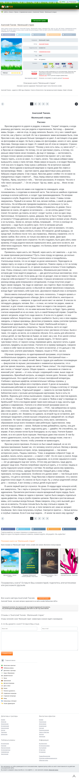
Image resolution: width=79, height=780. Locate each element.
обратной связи (53, 777)
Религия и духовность (9, 698)
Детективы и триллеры (10, 678)
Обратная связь (43, 768)
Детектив (3, 729)
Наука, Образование (9, 680)
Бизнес (5, 696)
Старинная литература (10, 703)
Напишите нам (43, 79)
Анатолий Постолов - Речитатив (69, 583)
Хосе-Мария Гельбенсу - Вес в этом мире (49, 583)
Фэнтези (41, 742)
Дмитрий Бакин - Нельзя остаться (9, 583)
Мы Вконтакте (8, 38)
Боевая (41, 727)
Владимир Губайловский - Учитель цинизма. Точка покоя (30, 583)
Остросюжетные (5, 757)
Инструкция (66, 82)
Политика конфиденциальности (48, 766)
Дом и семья (7, 693)
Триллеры (4, 740)
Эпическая (42, 744)
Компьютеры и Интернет (10, 708)
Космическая (42, 733)
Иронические (4, 731)
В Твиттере (23, 34)
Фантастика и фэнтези (9, 673)
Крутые (3, 738)
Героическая (42, 729)
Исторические (5, 733)
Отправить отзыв (6, 661)
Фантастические (5, 755)
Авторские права (39, 21)
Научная (41, 735)
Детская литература (9, 690)
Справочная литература (10, 701)
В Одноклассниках (55, 34)
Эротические (4, 761)
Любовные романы (9, 675)
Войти (63, 1)
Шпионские (4, 742)
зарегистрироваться (20, 616)
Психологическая (44, 738)
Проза (5, 685)
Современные (5, 759)
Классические (5, 735)
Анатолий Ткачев (44, 48)
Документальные (8, 683)
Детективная (42, 731)
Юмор (5, 706)
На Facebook (8, 34)
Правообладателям (44, 764)
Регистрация (72, 1)
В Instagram (38, 34)
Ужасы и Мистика (44, 740)
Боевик (3, 727)
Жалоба (34, 77)
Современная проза (44, 56)
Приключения (7, 688)
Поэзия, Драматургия (9, 711)
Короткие (3, 753)
